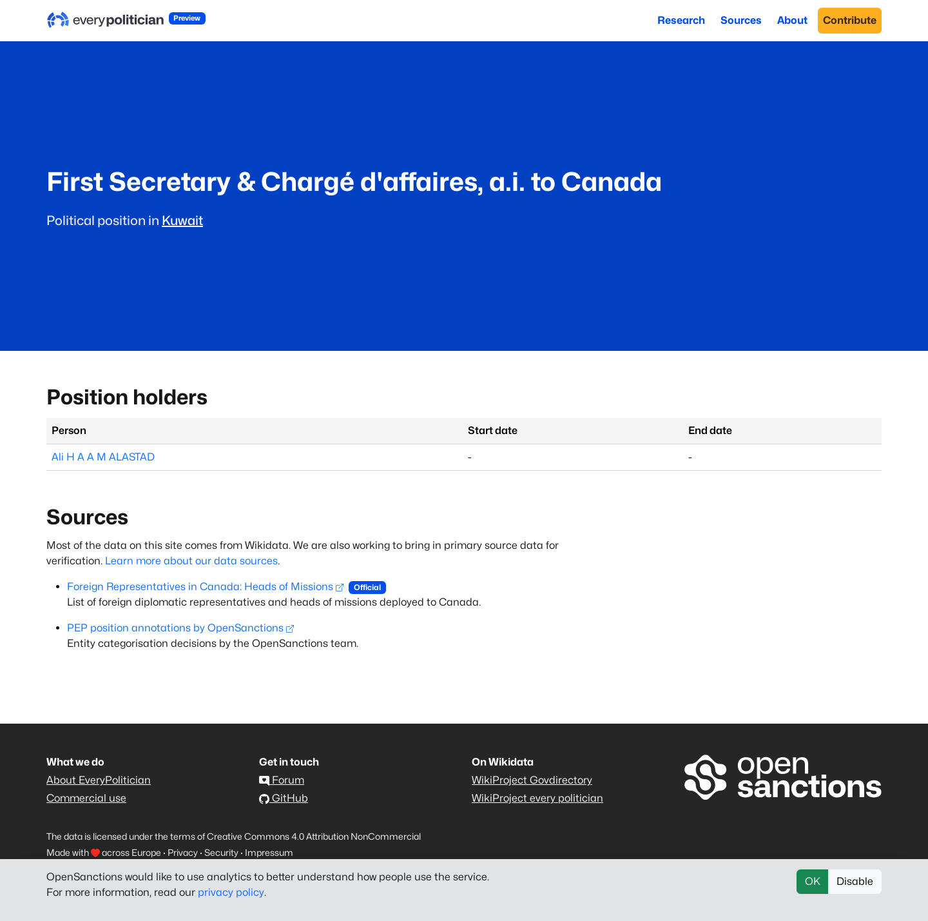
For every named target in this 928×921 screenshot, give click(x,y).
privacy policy (231, 892)
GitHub (283, 798)
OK (812, 881)
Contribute (849, 20)
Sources (741, 20)
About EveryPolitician (98, 780)
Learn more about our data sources (191, 561)
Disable (854, 881)
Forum (281, 780)
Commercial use (86, 798)
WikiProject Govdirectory (532, 780)
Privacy (183, 852)
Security (221, 852)
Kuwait (182, 220)
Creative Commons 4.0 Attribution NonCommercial (314, 836)
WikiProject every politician (537, 798)
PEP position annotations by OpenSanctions (180, 628)
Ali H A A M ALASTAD (103, 457)
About (792, 20)
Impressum (269, 852)
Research (681, 20)
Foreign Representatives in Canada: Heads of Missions (205, 586)
